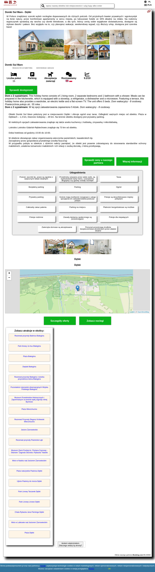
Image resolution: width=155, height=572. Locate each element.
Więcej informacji (132, 161)
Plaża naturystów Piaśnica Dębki (29, 471)
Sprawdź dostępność (21, 90)
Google (43, 566)
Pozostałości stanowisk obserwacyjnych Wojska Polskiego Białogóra (29, 388)
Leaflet (132, 312)
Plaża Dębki (29, 533)
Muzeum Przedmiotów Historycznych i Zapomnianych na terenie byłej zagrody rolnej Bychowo (29, 400)
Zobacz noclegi (95, 321)
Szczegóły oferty (60, 321)
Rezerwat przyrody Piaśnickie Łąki (29, 440)
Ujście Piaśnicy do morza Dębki (29, 481)
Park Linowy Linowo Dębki (29, 502)
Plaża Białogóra (29, 356)
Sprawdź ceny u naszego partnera (98, 161)
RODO (91, 569)
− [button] (9, 278)
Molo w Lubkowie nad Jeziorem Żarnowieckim (29, 522)
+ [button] (9, 273)
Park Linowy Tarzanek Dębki (29, 492)
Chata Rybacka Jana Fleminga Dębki (29, 512)
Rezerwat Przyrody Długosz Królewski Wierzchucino (29, 420)
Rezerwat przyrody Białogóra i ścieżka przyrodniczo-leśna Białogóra (29, 378)
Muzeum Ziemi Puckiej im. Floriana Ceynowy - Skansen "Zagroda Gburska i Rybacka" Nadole (29, 451)
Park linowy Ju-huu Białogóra (29, 346)
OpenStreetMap (143, 312)
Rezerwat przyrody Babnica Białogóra (29, 336)
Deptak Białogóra (29, 367)
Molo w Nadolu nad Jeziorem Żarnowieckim (29, 461)
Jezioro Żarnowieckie (29, 430)
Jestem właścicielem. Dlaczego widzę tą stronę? (70, 544)
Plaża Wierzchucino (29, 409)
